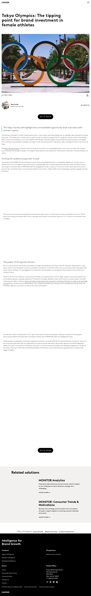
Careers (4, 583)
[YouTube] (54, 582)
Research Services (51, 532)
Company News (7, 576)
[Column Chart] (45, 306)
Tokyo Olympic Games (11, 148)
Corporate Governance (9, 573)
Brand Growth (38, 532)
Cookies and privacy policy (47, 587)
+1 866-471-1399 (52, 578)
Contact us (5, 580)
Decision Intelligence (8, 557)
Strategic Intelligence (9, 561)
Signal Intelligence (8, 554)
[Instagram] (47, 582)
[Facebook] (50, 582)
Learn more (44, 492)
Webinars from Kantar (53, 554)
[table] (45, 189)
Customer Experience (66, 532)
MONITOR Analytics (52, 480)
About (4, 570)
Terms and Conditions (30, 587)
